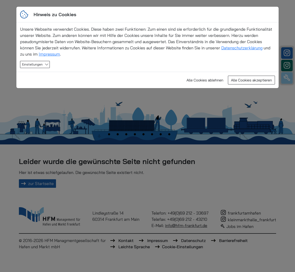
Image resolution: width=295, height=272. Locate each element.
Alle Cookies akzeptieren (251, 80)
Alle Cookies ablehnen (204, 80)
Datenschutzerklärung (242, 48)
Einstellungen (32, 64)
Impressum (49, 54)
